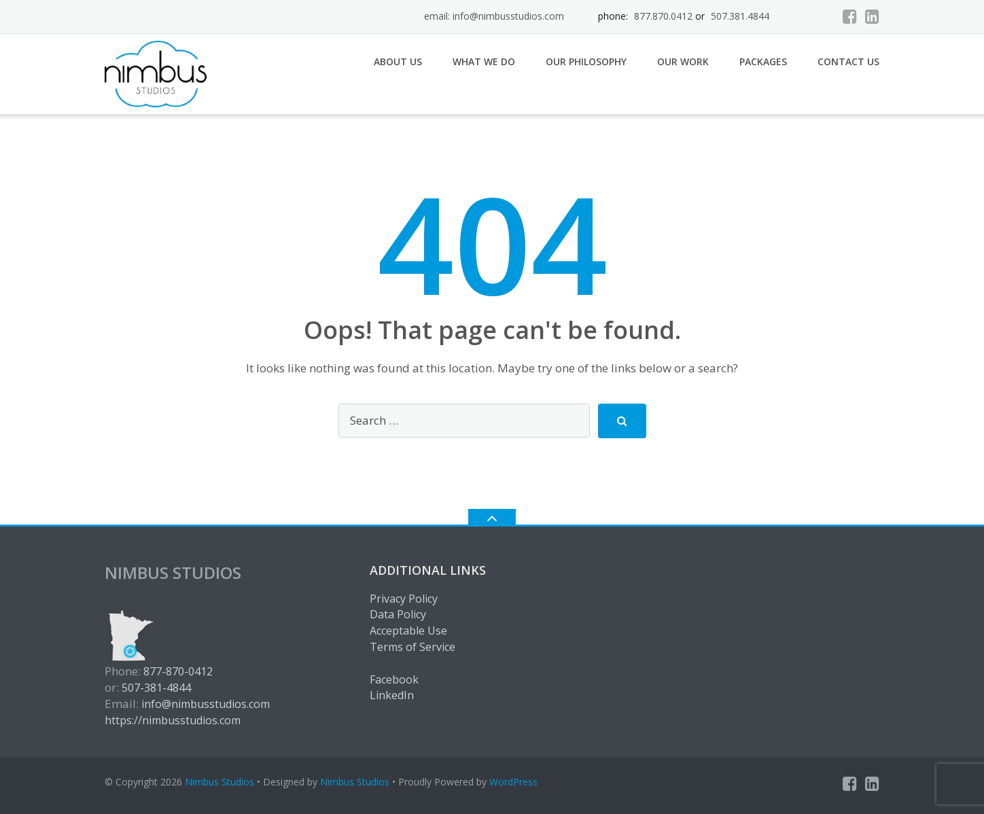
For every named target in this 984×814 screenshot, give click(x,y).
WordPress (513, 781)
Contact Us (848, 61)
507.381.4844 (740, 16)
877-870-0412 (178, 671)
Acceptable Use (408, 630)
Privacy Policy (404, 598)
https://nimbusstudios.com (173, 720)
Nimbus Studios (219, 781)
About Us (398, 61)
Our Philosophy (586, 61)
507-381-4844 (156, 687)
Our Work (683, 61)
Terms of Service (412, 646)
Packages (763, 61)
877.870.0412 (663, 16)
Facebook (394, 679)
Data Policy (398, 614)
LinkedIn (392, 695)
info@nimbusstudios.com (205, 703)
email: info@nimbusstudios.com (494, 16)
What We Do (484, 61)
